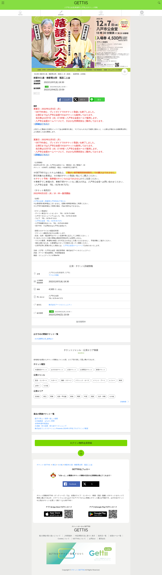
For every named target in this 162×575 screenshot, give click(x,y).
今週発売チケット (41, 370)
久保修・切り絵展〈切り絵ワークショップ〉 (51, 426)
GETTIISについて (79, 539)
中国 (85, 396)
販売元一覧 (102, 536)
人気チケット (71, 370)
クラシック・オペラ (82, 380)
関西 (78, 396)
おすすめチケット (57, 370)
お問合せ (92, 539)
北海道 (37, 396)
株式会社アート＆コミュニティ (60, 305)
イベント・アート (99, 380)
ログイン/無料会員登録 (81, 443)
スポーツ (54, 380)
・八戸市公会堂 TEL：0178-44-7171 (48, 221)
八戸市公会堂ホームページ (73, 245)
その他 (45, 386)
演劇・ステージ (66, 380)
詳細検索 (123, 402)
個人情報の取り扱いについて (49, 536)
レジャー (112, 380)
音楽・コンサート (41, 380)
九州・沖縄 (101, 396)
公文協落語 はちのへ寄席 (45, 421)
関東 (51, 396)
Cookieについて (63, 539)
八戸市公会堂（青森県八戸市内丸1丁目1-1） (50, 201)
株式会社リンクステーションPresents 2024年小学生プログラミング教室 (61, 428)
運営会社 (102, 539)
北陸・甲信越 (61, 396)
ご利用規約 (68, 536)
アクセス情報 (54, 275)
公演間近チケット (86, 370)
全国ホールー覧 (115, 536)
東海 (71, 396)
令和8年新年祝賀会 (42, 423)
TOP (81, 454)
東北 (44, 396)
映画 (120, 380)
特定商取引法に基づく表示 (85, 536)
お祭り (37, 386)
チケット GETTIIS (78, 570)
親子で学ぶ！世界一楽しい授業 (46, 419)
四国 (92, 396)
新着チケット (100, 370)
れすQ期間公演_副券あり (44, 339)
